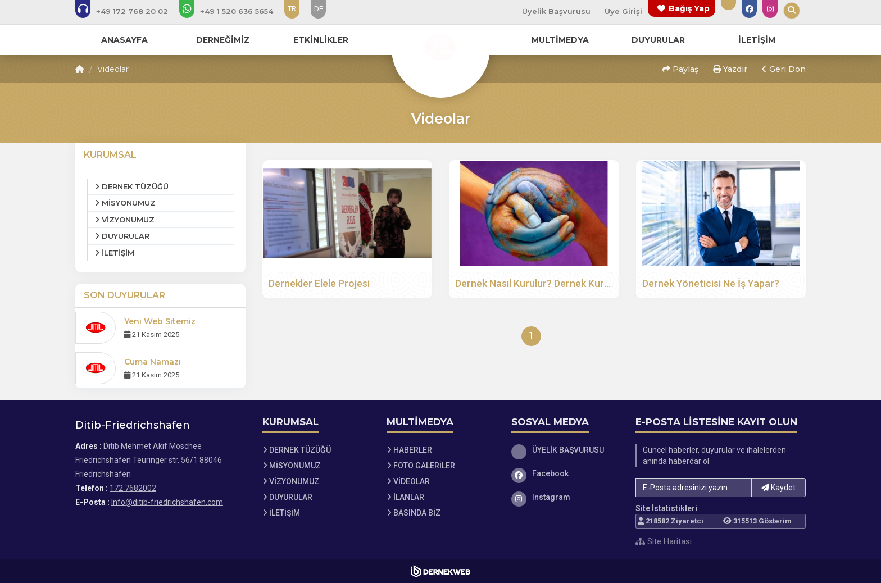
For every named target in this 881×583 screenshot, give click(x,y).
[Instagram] (565, 497)
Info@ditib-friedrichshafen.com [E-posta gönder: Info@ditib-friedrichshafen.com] (167, 502)
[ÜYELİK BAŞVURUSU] (565, 450)
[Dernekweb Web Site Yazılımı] (440, 571)
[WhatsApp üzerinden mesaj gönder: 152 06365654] (233, 11)
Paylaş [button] (680, 69)
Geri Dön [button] (784, 69)
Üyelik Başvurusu (556, 11)
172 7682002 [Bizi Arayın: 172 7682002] (133, 488)
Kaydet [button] (778, 487)
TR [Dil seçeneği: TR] (292, 8)
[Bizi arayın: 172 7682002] (129, 11)
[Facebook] (565, 473)
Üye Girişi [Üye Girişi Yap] (623, 11)
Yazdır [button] (730, 69)
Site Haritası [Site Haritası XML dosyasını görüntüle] (663, 541)
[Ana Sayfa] (440, 47)
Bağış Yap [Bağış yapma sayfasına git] (689, 8)
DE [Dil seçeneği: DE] (318, 8)
